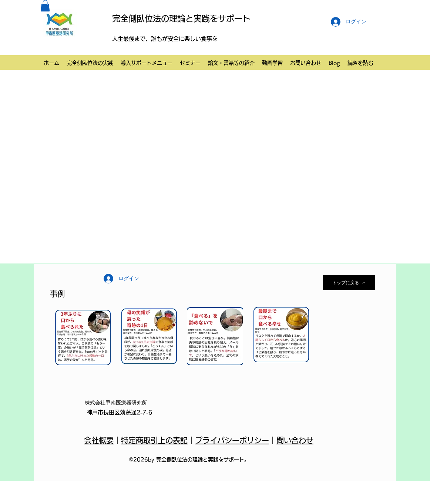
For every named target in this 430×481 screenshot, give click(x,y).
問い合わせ (294, 440)
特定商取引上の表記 (154, 440)
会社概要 (99, 440)
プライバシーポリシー (232, 440)
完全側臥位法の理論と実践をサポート (181, 18)
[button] (45, 5)
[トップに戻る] (349, 282)
